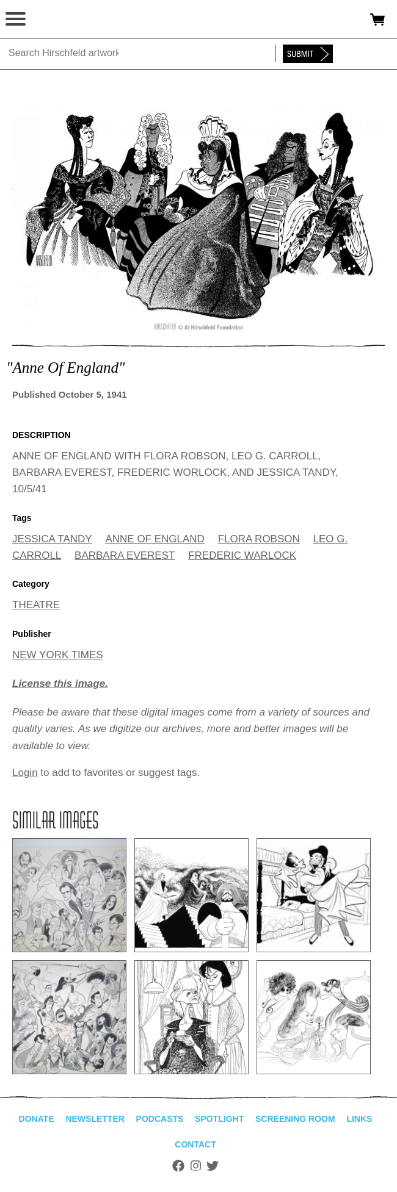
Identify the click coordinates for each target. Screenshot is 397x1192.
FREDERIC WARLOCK (242, 555)
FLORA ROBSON (259, 539)
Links (359, 1119)
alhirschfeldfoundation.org (52, 19)
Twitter (212, 1166)
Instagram (196, 1166)
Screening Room (295, 1119)
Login (25, 772)
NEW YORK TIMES (57, 655)
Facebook (178, 1166)
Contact (195, 1144)
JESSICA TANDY (52, 539)
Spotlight (219, 1119)
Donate (36, 1119)
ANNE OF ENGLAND (154, 539)
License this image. (60, 683)
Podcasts (160, 1119)
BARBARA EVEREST (125, 555)
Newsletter (94, 1119)
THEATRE (36, 605)
